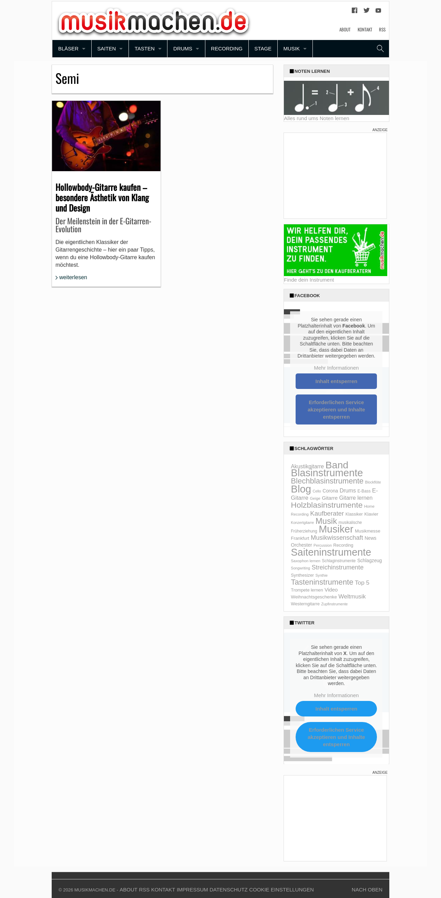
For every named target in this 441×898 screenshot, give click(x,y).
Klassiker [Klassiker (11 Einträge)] (354, 514)
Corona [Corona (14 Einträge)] (330, 491)
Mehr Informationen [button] (336, 368)
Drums (182, 48)
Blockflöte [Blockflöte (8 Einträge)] (373, 482)
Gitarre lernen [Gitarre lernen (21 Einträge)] (356, 498)
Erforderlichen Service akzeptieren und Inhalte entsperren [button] (336, 409)
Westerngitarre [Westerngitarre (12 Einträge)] (305, 603)
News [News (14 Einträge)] (370, 538)
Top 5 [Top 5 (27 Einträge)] (362, 582)
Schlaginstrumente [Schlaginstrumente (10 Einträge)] (339, 560)
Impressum (192, 889)
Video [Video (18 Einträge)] (331, 590)
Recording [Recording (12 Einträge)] (343, 545)
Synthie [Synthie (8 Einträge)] (321, 575)
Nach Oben (367, 889)
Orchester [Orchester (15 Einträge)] (301, 545)
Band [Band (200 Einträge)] (337, 464)
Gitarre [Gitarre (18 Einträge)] (330, 498)
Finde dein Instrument (309, 280)
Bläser (68, 48)
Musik (291, 48)
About (344, 29)
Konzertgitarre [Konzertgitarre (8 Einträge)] (302, 522)
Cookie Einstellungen (281, 889)
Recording (227, 48)
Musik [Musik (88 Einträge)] (326, 521)
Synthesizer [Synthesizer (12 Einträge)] (302, 575)
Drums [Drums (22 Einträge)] (348, 490)
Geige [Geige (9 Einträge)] (315, 498)
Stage (262, 48)
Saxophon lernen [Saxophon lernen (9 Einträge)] (305, 561)
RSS (382, 29)
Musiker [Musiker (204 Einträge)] (336, 529)
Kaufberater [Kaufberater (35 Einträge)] (327, 513)
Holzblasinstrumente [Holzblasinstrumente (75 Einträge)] (326, 504)
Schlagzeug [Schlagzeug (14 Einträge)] (369, 560)
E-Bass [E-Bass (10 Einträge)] (363, 491)
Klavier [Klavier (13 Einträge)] (371, 514)
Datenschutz (228, 889)
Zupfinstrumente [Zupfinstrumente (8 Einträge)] (334, 604)
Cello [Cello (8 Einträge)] (316, 491)
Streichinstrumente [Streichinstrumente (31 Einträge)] (337, 567)
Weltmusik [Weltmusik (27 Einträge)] (352, 596)
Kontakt (365, 29)
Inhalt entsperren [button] (337, 381)
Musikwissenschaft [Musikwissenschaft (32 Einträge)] (337, 537)
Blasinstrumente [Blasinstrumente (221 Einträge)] (327, 472)
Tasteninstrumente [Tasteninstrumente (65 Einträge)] (322, 582)
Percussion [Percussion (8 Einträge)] (323, 545)
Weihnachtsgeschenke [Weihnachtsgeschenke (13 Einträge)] (314, 596)
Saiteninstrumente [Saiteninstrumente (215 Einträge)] (331, 552)
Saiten (106, 48)
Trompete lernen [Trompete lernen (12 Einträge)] (307, 590)
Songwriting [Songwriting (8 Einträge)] (300, 568)
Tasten (145, 48)
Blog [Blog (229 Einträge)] (301, 489)
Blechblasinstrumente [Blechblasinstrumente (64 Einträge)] (327, 481)
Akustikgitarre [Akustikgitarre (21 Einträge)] (307, 466)
